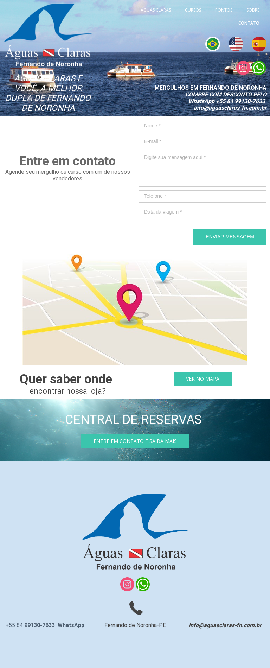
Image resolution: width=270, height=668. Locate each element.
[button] (203, 379)
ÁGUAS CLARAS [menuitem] (156, 10)
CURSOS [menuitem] (193, 10)
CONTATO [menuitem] (248, 23)
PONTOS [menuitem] (223, 10)
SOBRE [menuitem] (252, 10)
